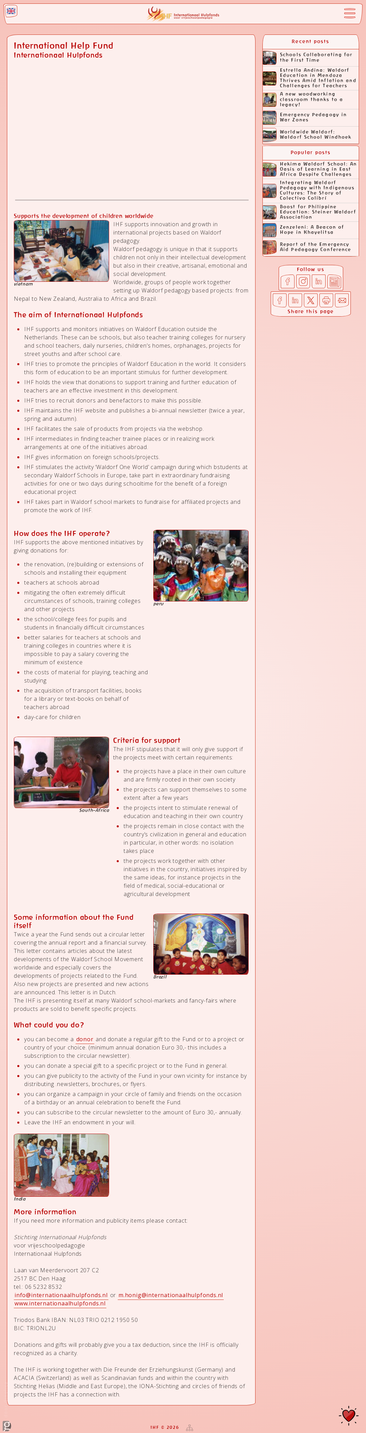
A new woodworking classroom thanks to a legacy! (303, 99)
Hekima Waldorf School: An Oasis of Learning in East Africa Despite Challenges (310, 169)
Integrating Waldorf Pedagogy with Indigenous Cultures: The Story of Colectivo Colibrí (309, 191)
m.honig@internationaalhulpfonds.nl (170, 1295)
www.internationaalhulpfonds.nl (60, 1303)
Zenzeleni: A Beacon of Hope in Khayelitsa (303, 230)
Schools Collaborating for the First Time (308, 58)
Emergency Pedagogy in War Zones (305, 118)
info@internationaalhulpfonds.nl (61, 1295)
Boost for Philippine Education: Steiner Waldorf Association (309, 212)
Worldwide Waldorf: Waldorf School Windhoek (307, 135)
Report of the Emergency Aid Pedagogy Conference (307, 247)
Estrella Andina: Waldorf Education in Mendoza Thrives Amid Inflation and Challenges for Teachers (310, 78)
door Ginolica (7, 1406)
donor (85, 1039)
